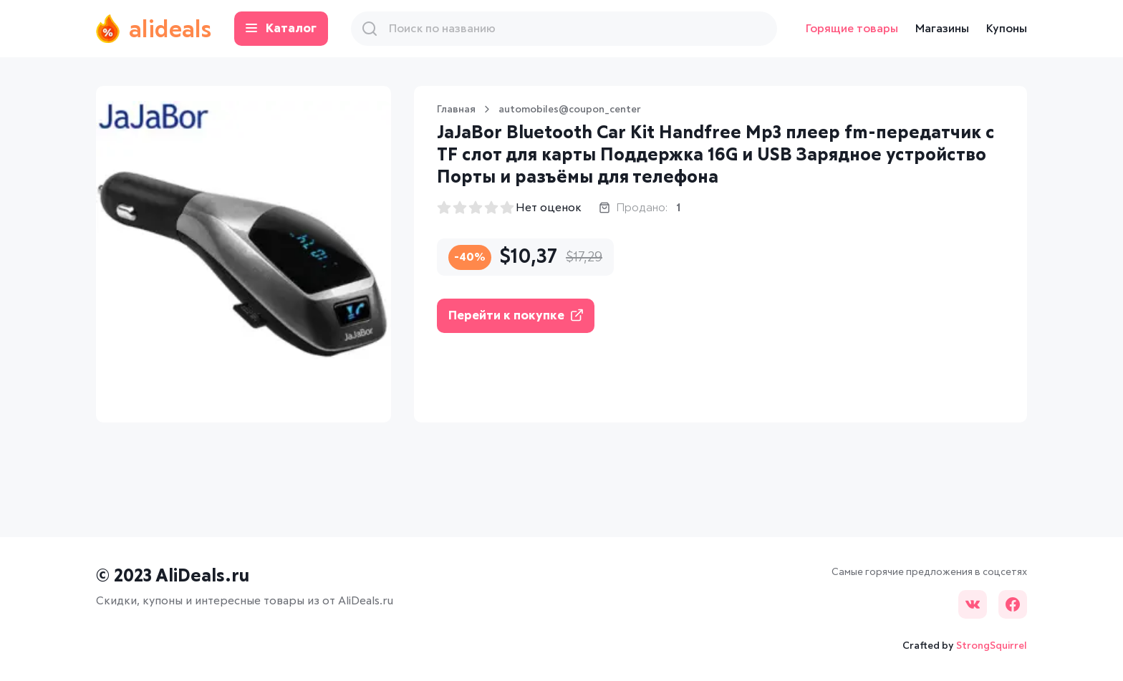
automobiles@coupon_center (569, 110)
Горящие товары (852, 28)
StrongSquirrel (991, 646)
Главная (456, 110)
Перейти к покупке (515, 315)
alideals (153, 28)
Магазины (942, 28)
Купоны (1006, 28)
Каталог (281, 29)
